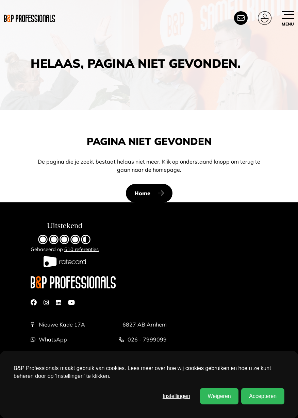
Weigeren (219, 396)
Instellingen (176, 396)
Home (142, 193)
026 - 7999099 (143, 339)
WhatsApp (49, 339)
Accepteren (263, 396)
